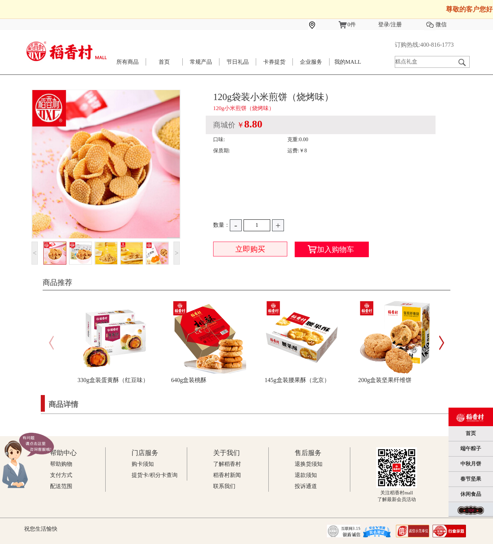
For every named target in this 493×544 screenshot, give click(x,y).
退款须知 (306, 475)
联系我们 (224, 486)
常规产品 (201, 62)
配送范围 (61, 486)
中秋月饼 (470, 464)
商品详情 (63, 404)
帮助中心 (63, 453)
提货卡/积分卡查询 (155, 475)
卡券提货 (274, 62)
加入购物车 (331, 249)
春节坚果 (470, 479)
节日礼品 (237, 62)
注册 (396, 24)
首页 (164, 62)
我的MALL (347, 62)
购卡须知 (143, 464)
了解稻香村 (227, 464)
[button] (442, 343)
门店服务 (145, 453)
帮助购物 (61, 464)
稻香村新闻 (227, 475)
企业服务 (311, 62)
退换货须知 (308, 464)
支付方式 (61, 475)
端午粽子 (470, 448)
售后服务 (308, 453)
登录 (383, 24)
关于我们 (226, 453)
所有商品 (127, 62)
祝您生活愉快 (40, 529)
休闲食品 (470, 494)
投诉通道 (306, 486)
